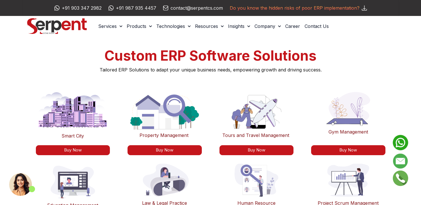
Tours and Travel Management (255, 135)
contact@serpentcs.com (197, 8)
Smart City (72, 136)
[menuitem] (292, 26)
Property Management (163, 135)
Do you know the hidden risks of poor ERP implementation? (298, 8)
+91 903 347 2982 (82, 8)
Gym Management (348, 132)
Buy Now (164, 150)
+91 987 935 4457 (136, 8)
